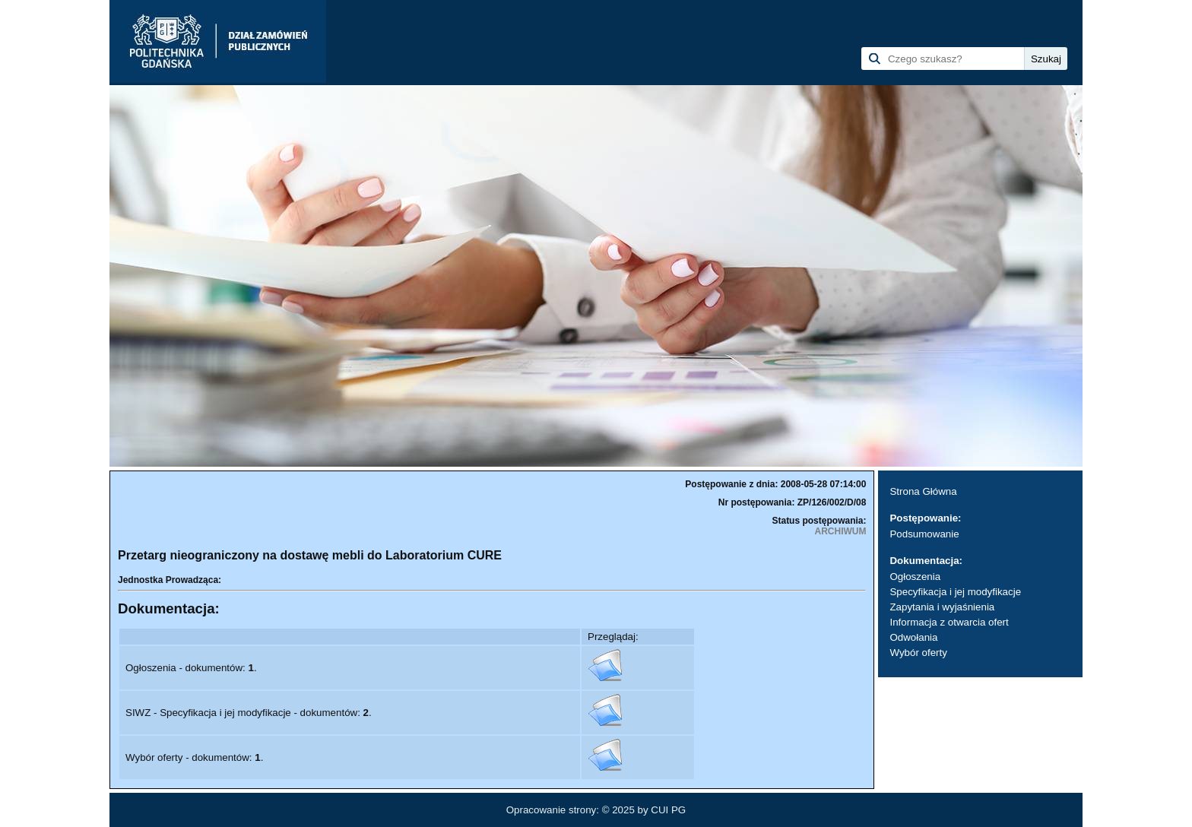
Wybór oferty (917, 652)
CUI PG (668, 810)
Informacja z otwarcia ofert (948, 622)
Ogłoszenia (914, 576)
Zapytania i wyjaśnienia (941, 607)
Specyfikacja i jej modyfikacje (955, 591)
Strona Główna (922, 491)
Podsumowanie (924, 534)
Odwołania (913, 637)
